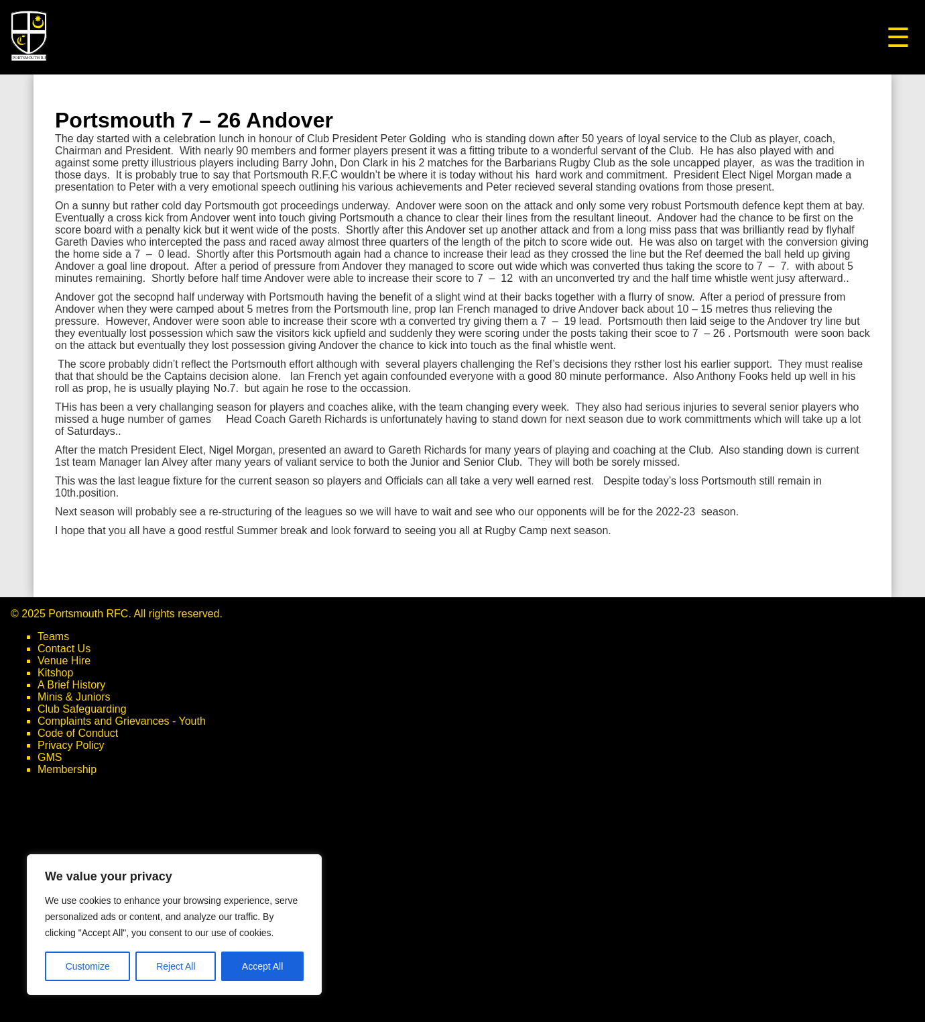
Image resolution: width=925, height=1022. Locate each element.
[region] (174, 924)
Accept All (262, 966)
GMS (50, 757)
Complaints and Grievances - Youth (122, 721)
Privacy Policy (71, 745)
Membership (67, 769)
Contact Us (64, 648)
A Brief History (71, 685)
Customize (88, 966)
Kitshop (55, 672)
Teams (53, 636)
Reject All (175, 966)
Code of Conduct (78, 733)
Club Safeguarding (82, 709)
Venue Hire (64, 660)
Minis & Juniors (74, 697)
